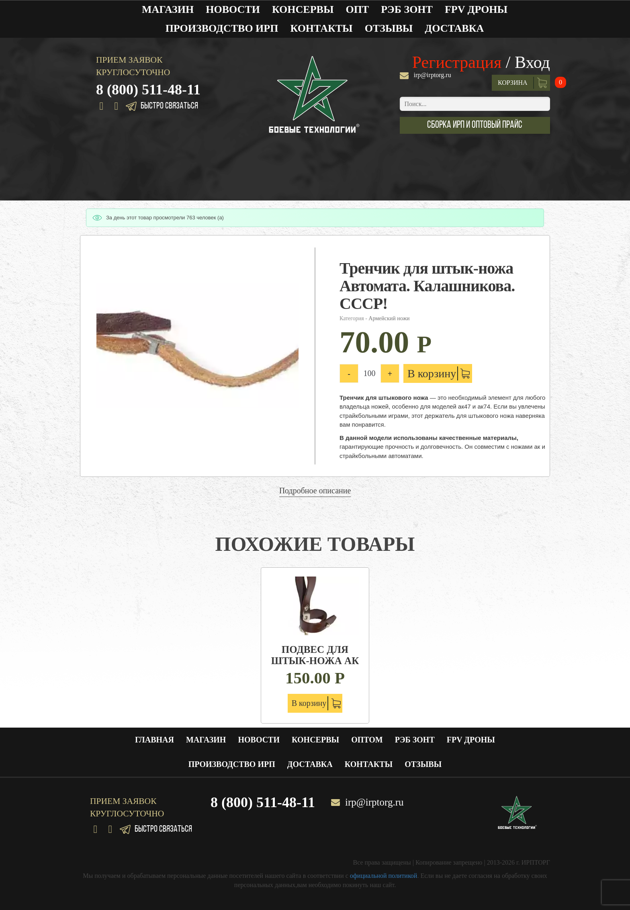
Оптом (367, 739)
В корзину (431, 373)
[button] (475, 125)
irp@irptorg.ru (432, 75)
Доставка (454, 28)
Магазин (168, 9)
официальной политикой (383, 875)
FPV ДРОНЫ (476, 9)
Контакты (321, 28)
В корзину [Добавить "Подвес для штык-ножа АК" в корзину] (309, 703)
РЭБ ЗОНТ (407, 9)
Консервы (303, 9)
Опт (357, 9)
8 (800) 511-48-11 (148, 90)
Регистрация (457, 62)
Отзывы (389, 28)
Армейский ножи (388, 318)
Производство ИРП (222, 28)
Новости (233, 9)
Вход (532, 62)
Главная (154, 739)
